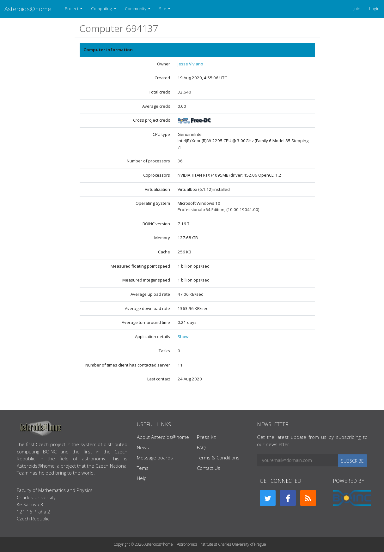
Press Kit (206, 437)
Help (142, 478)
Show (183, 336)
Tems (143, 468)
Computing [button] (102, 8)
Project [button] (72, 8)
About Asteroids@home (163, 437)
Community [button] (136, 8)
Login (374, 8)
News (143, 447)
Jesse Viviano (190, 64)
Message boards (155, 457)
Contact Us (208, 468)
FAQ (201, 447)
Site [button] (163, 8)
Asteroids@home (27, 9)
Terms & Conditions (218, 457)
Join (356, 8)
